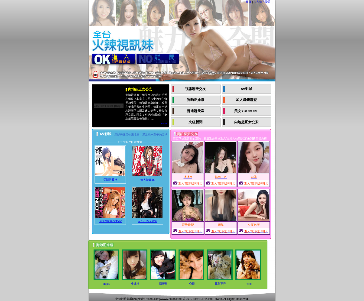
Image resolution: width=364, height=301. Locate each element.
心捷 (192, 283)
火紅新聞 (195, 122)
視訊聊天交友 (195, 89)
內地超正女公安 (246, 122)
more (164, 123)
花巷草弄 (220, 283)
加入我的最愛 (262, 1)
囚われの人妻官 (147, 221)
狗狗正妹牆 (195, 100)
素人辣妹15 (147, 179)
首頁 (248, 1)
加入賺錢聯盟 (246, 100)
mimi (248, 283)
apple (106, 283)
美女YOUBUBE (246, 111)
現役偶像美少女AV (110, 221)
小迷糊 (135, 283)
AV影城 (246, 89)
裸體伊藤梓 (110, 179)
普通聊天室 (195, 111)
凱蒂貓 (163, 283)
